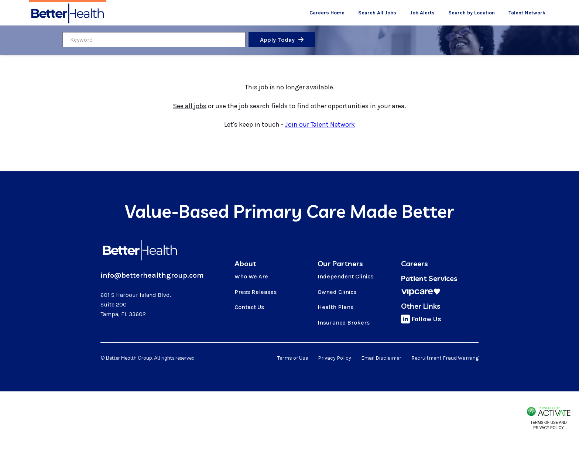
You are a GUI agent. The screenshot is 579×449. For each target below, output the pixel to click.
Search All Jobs (377, 13)
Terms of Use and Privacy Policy (548, 425)
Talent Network (526, 13)
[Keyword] (154, 39)
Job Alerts (422, 13)
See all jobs (189, 106)
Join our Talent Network (320, 124)
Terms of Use (292, 358)
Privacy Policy (334, 358)
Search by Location (471, 13)
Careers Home (327, 13)
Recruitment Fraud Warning (445, 358)
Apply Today (277, 39)
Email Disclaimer (381, 358)
